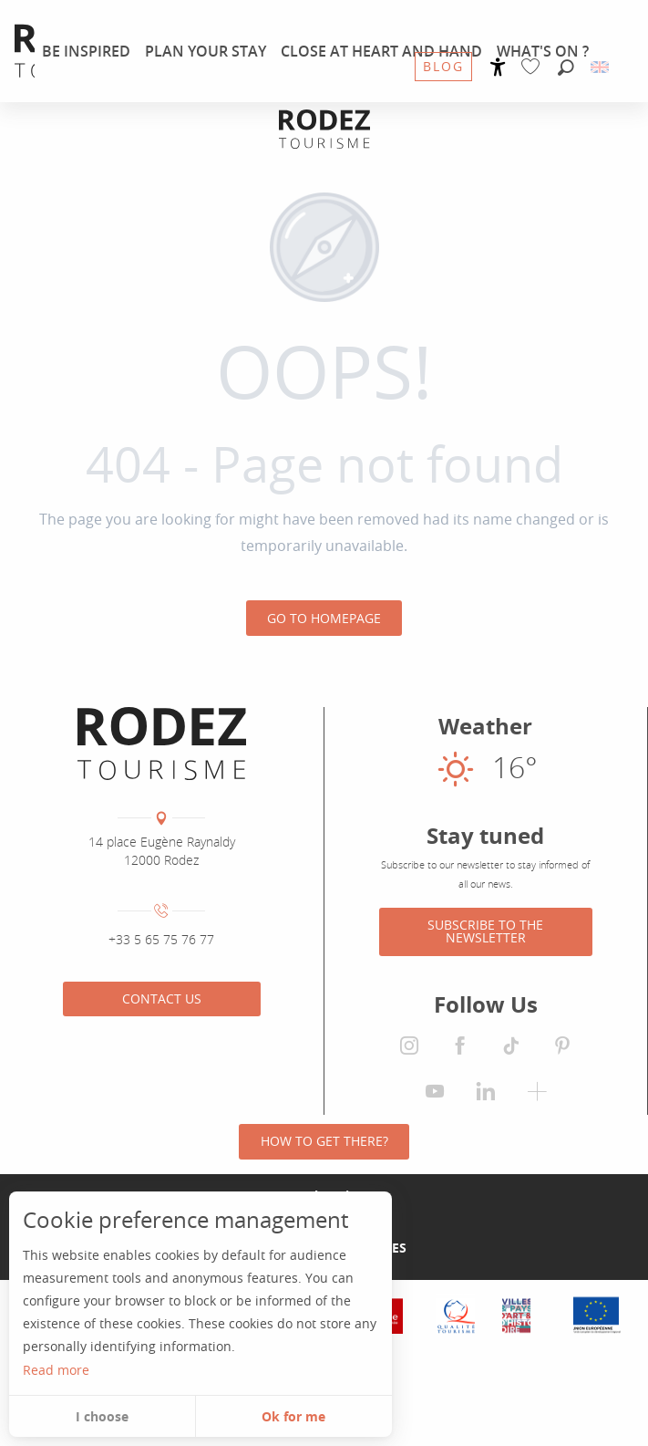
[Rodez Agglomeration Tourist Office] (324, 129)
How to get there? (324, 1141)
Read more (56, 1369)
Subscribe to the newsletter (485, 931)
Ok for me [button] (293, 1416)
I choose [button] (102, 1416)
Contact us (161, 998)
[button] (565, 68)
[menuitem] (86, 51)
